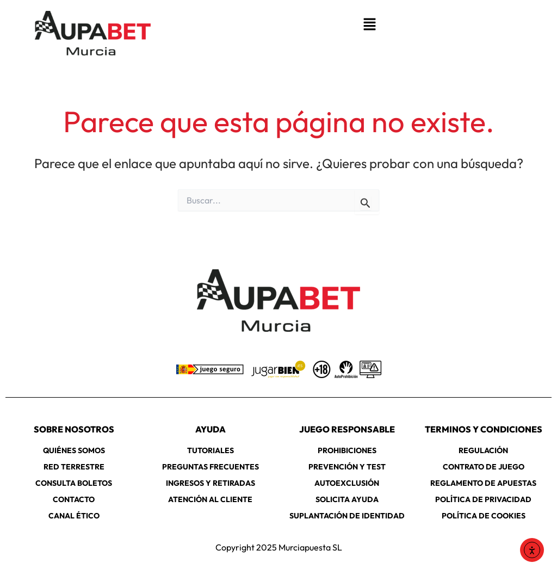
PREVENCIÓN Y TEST (347, 467)
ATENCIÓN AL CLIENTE (210, 499)
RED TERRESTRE (74, 467)
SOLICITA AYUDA (347, 499)
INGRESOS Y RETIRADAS (210, 483)
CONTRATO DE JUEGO (483, 467)
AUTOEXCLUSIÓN (346, 483)
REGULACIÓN (483, 450)
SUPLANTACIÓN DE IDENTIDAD (347, 516)
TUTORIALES (210, 450)
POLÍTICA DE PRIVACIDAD (483, 499)
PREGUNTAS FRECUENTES (210, 467)
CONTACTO (74, 499)
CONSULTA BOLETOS (73, 483)
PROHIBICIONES (347, 450)
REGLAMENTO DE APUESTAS (483, 483)
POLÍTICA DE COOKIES (483, 516)
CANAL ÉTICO (74, 516)
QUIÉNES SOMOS (74, 450)
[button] (369, 24)
